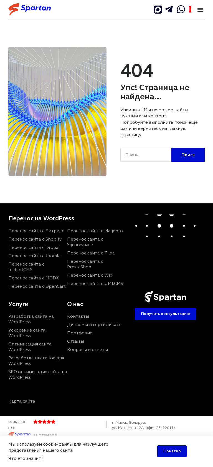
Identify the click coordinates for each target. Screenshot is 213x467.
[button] (200, 9)
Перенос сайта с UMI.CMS (95, 283)
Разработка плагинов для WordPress (36, 360)
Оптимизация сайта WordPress (30, 346)
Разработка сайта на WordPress (31, 319)
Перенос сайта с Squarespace (85, 241)
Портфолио (80, 332)
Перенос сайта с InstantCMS (26, 266)
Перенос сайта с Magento (95, 230)
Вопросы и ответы (87, 349)
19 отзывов (45, 435)
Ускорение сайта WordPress (26, 332)
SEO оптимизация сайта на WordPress (37, 374)
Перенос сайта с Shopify (35, 239)
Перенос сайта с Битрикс (36, 230)
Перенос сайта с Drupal (34, 247)
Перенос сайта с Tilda (91, 253)
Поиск (188, 154)
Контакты (78, 316)
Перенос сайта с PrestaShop (85, 264)
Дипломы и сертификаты (94, 324)
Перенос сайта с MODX (33, 278)
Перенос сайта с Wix (89, 275)
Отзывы (75, 341)
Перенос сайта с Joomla (34, 255)
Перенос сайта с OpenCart (37, 286)
